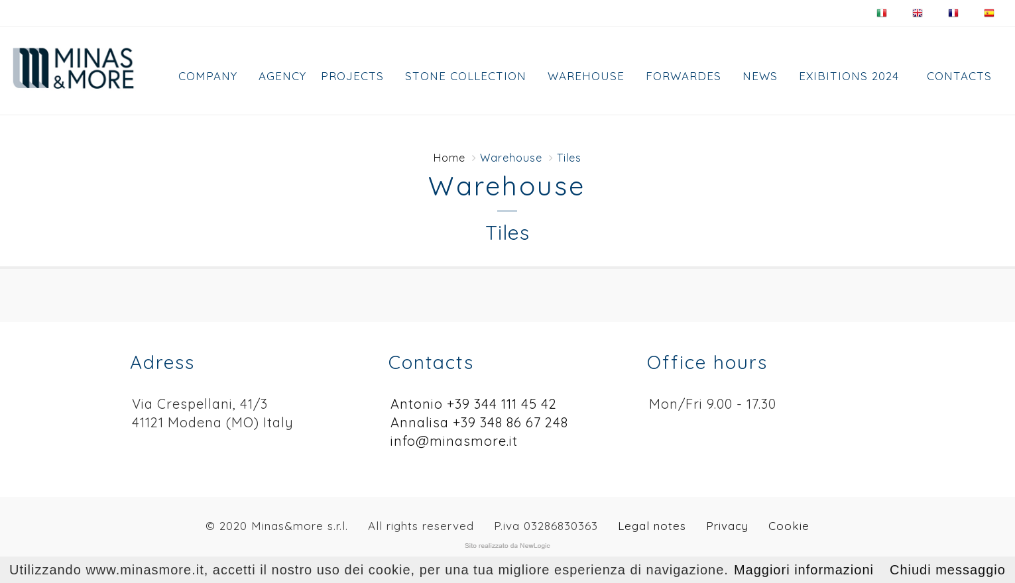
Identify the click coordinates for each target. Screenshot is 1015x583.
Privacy (727, 526)
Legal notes (652, 526)
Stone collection (465, 76)
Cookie (788, 526)
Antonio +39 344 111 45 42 (473, 404)
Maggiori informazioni (804, 569)
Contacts (959, 76)
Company (207, 76)
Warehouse (586, 76)
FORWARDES (683, 76)
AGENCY (282, 76)
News (760, 76)
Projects (352, 76)
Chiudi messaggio (948, 569)
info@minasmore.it (454, 441)
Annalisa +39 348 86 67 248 (479, 422)
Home (449, 157)
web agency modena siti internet (507, 546)
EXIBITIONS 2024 (849, 76)
